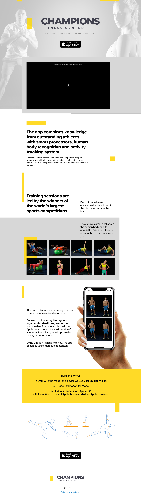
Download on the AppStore (70, 44)
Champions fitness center (70, 23)
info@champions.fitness (70, 492)
